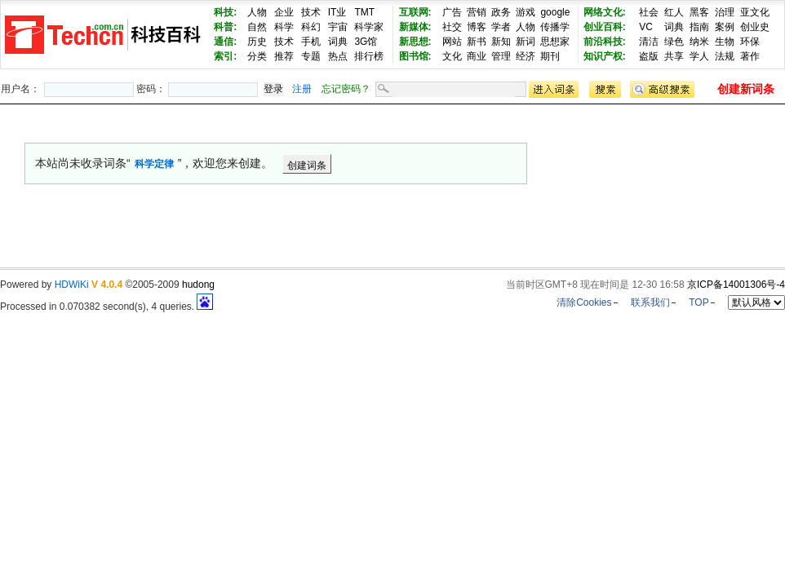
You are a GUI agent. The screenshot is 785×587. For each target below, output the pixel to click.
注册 (302, 89)
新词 (525, 41)
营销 (476, 12)
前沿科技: (604, 41)
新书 (476, 41)
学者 (501, 27)
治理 (724, 12)
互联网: (415, 12)
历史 (257, 41)
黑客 (699, 12)
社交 (452, 27)
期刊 (550, 56)
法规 (724, 56)
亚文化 (754, 12)
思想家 (555, 41)
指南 (699, 27)
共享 (674, 56)
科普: (225, 27)
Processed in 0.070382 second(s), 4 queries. (106, 306)
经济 (525, 56)
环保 (750, 41)
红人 (674, 12)
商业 (476, 56)
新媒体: (415, 27)
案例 (724, 27)
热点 (338, 56)
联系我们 (650, 302)
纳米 (699, 41)
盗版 (649, 56)
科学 (284, 27)
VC (646, 27)
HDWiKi (72, 284)
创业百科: (604, 27)
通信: (225, 41)
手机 (311, 41)
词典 (338, 41)
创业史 (754, 27)
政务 (501, 12)
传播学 (555, 27)
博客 (476, 27)
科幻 (311, 27)
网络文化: (604, 12)
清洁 (649, 41)
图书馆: (415, 56)
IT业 (337, 12)
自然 (257, 27)
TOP (698, 302)
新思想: (415, 41)
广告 (452, 12)
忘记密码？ (346, 89)
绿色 (674, 41)
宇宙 (338, 27)
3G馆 (365, 41)
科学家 (369, 27)
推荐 (284, 56)
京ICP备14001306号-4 (736, 284)
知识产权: (604, 56)
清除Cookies (584, 302)
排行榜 (369, 56)
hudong (198, 284)
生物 (724, 41)
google (555, 12)
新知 (501, 41)
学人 (699, 56)
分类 (257, 56)
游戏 (525, 12)
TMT (364, 12)
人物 (257, 12)
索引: (225, 56)
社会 (649, 12)
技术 (311, 12)
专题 (311, 56)
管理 (501, 56)
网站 (452, 41)
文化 (452, 56)
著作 (750, 56)
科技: (225, 12)
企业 (284, 12)
